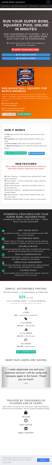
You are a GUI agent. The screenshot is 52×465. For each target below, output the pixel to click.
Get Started (24, 114)
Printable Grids (33, 6)
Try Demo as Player (26, 55)
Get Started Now (15, 153)
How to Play (5, 6)
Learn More (8, 114)
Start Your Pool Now (25, 50)
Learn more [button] (7, 462)
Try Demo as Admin (26, 58)
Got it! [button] (43, 460)
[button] (5, 377)
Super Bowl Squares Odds (19, 6)
